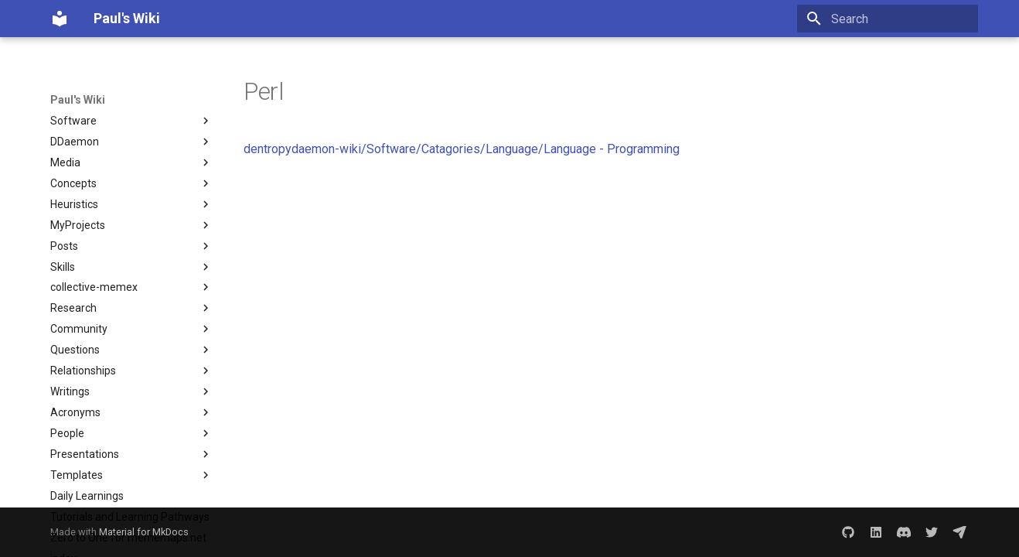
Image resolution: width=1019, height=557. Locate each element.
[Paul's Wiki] (59, 18)
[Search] (887, 18)
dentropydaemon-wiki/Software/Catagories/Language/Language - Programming (462, 149)
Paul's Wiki (77, 100)
